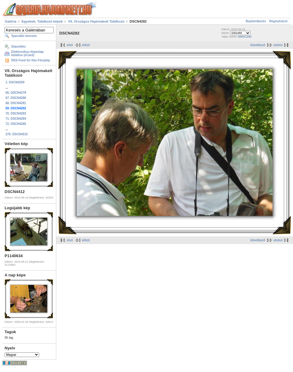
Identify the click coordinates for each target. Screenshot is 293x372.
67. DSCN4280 (16, 98)
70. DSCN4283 (16, 113)
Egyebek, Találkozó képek (42, 21)
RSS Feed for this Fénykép (30, 60)
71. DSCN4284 (16, 118)
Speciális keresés (24, 36)
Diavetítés (18, 46)
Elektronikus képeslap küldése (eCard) (27, 53)
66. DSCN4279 (16, 92)
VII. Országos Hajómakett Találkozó (96, 21)
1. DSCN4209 (15, 82)
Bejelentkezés (256, 21)
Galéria (10, 21)
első (70, 45)
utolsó (278, 45)
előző (86, 45)
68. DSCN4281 (16, 103)
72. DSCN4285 (16, 124)
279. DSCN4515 (17, 134)
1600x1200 (244, 36)
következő (257, 45)
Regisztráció (278, 21)
